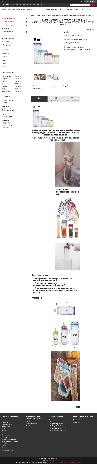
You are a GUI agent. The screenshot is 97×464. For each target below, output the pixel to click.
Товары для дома (8, 38)
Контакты (77, 9)
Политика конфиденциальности (72, 462)
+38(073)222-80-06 (55, 428)
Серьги (4, 443)
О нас (4, 67)
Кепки (4, 431)
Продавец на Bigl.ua (48, 460)
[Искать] (92, 5)
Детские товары (8, 32)
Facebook (76, 420)
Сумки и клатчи (7, 424)
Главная (47, 9)
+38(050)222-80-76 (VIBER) (57, 430)
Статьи (4, 63)
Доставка (70, 9)
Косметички (6, 426)
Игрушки (5, 437)
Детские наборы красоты (10, 439)
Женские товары (8, 22)
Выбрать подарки (57, 9)
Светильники (6, 435)
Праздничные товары (10, 35)
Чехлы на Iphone (7, 450)
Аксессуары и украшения (10, 441)
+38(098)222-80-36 (55, 426)
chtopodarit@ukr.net (56, 424)
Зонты (4, 428)
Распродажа (7, 41)
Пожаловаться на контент (55, 462)
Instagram (76, 422)
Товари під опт (8, 45)
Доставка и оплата (32, 424)
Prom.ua (57, 458)
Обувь (4, 446)
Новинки (6, 28)
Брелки (4, 448)
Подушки (5, 433)
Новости (85, 9)
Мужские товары (9, 25)
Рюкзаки (5, 422)
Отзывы (5, 57)
